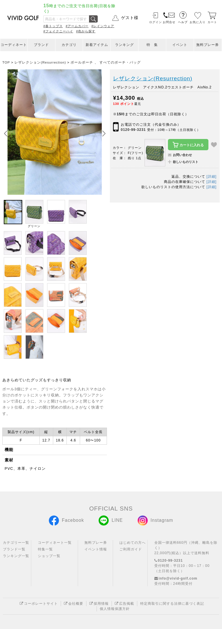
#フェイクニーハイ (58, 31)
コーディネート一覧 (55, 543)
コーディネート (14, 45)
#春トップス (53, 26)
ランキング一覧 (16, 556)
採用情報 (99, 604)
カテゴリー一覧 (16, 543)
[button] (104, 134)
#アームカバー (77, 26)
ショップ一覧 (49, 556)
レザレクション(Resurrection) (152, 78)
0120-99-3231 (133, 130)
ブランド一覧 (14, 549)
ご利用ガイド (130, 549)
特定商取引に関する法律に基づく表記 (172, 604)
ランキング (124, 45)
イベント (179, 45)
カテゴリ (69, 45)
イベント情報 (95, 549)
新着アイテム (97, 45)
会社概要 (73, 604)
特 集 (152, 45)
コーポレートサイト (39, 604)
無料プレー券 (207, 45)
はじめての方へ (132, 543)
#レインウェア (102, 26)
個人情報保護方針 (115, 609)
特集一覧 (45, 549)
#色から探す (85, 31)
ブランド (41, 45)
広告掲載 (124, 604)
